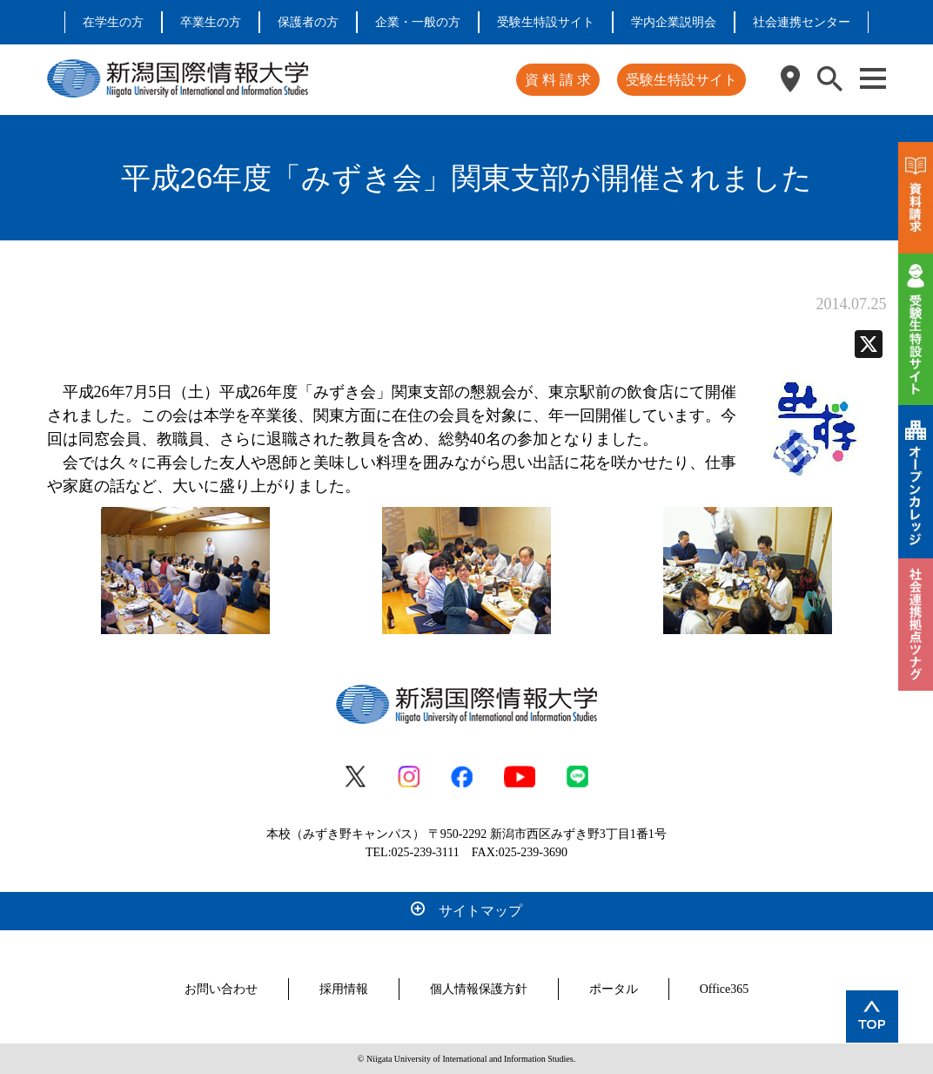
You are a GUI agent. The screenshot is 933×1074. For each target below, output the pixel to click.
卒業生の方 (210, 22)
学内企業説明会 (673, 22)
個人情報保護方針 (478, 989)
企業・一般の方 (417, 22)
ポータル (613, 989)
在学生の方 (113, 22)
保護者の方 (308, 22)
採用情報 (343, 989)
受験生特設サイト (545, 22)
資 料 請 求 (558, 79)
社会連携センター (801, 22)
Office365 (724, 989)
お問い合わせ (221, 989)
